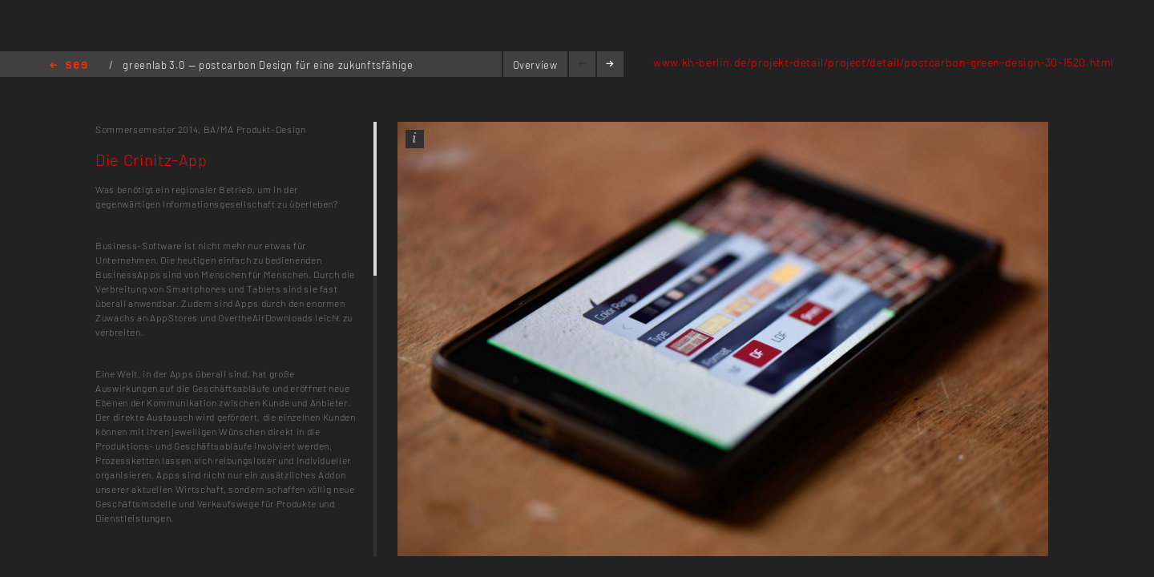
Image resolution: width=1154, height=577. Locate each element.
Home (68, 66)
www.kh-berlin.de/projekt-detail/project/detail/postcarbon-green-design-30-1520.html (883, 62)
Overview (535, 65)
